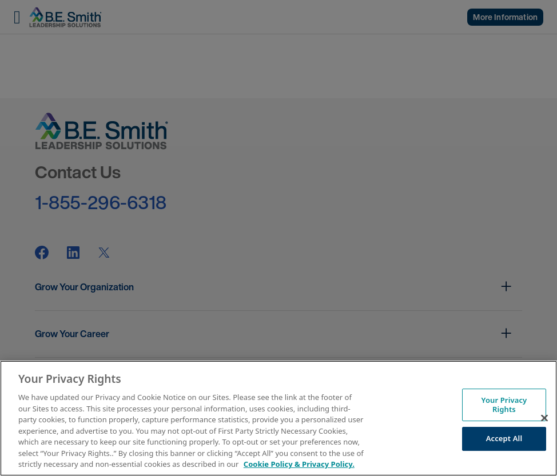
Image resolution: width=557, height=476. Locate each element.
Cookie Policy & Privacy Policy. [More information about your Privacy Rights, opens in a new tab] (299, 464)
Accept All (504, 439)
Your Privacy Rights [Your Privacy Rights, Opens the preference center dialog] (504, 404)
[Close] (544, 418)
